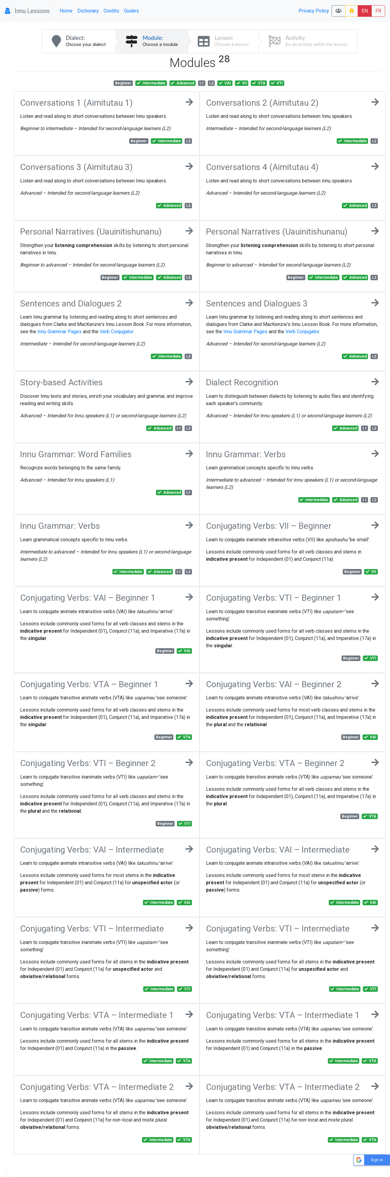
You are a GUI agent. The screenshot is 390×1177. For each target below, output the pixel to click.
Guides (131, 11)
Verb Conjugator (116, 331)
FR (378, 11)
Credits (111, 11)
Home (66, 11)
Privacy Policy (314, 11)
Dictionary (88, 11)
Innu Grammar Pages (59, 331)
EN (365, 11)
